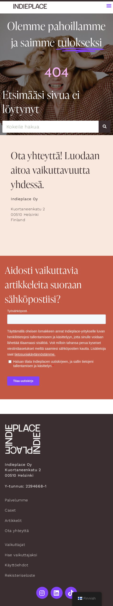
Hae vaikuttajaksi (21, 555)
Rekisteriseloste (20, 575)
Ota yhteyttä (17, 530)
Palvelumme (16, 500)
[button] (109, 5)
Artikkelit (13, 520)
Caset (10, 510)
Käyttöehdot (16, 565)
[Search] (105, 127)
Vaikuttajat (15, 544)
